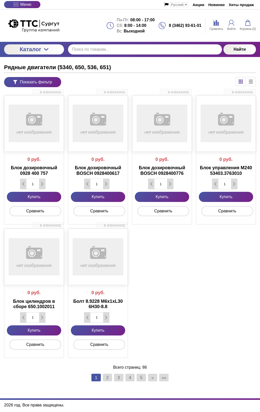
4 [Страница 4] (130, 378)
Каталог (34, 49)
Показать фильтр (32, 82)
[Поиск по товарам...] (145, 49)
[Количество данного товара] (32, 184)
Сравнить (35, 211)
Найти (240, 49)
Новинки (216, 5)
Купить (34, 197)
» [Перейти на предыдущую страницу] (154, 378)
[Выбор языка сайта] (179, 4)
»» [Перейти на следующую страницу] (166, 378)
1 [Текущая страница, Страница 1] (93, 378)
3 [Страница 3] (118, 378)
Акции (198, 5)
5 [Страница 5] (142, 378)
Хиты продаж (241, 5)
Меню (22, 4)
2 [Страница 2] (106, 378)
